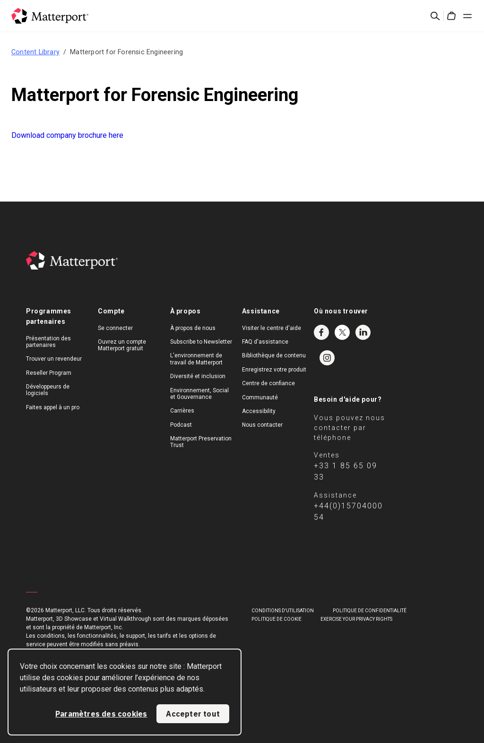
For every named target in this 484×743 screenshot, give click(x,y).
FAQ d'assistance (265, 341)
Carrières (182, 410)
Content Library (35, 52)
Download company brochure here (67, 135)
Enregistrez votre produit (274, 369)
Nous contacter (262, 425)
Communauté (260, 397)
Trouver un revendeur (54, 358)
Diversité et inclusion (197, 376)
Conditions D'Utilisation (282, 610)
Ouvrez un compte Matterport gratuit (122, 345)
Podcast (181, 425)
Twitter (342, 332)
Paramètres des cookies (101, 713)
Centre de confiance (268, 383)
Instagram (327, 357)
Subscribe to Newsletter (201, 341)
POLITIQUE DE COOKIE (276, 619)
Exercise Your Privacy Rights (356, 619)
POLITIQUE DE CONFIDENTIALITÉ (369, 610)
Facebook (321, 332)
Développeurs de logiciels (47, 390)
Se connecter (115, 328)
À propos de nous (193, 328)
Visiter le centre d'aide (271, 328)
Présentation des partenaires (48, 341)
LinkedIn (363, 332)
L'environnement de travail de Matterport (196, 358)
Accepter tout (193, 713)
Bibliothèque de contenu (274, 355)
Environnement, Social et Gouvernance (199, 393)
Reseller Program (48, 373)
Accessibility (259, 411)
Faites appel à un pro (52, 407)
